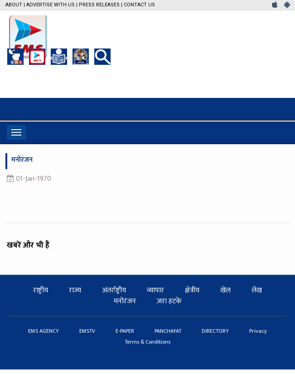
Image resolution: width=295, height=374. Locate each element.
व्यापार (155, 290)
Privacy (258, 330)
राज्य (75, 290)
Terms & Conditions (147, 341)
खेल (225, 290)
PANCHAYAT (169, 330)
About (13, 5)
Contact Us (139, 5)
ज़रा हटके (169, 301)
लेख (256, 290)
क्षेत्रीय (192, 290)
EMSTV (88, 330)
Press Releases (99, 5)
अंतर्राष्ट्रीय (114, 290)
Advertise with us (50, 5)
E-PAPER (125, 330)
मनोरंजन (125, 301)
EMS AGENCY (44, 330)
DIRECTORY (216, 330)
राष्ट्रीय (40, 290)
